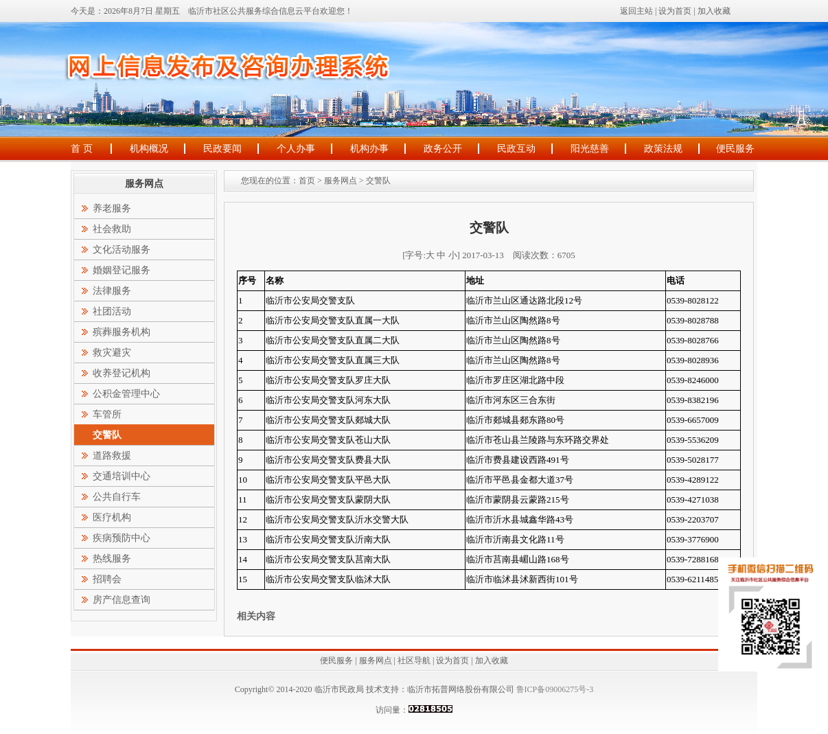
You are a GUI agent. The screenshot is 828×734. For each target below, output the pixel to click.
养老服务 (112, 208)
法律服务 (112, 291)
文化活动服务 (121, 249)
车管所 (107, 414)
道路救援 (112, 455)
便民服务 (735, 149)
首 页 (82, 149)
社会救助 (112, 229)
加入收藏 (714, 11)
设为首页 (674, 11)
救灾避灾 (112, 352)
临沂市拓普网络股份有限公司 (460, 689)
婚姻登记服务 (121, 270)
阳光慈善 (590, 149)
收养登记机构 (121, 373)
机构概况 (149, 149)
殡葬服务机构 (121, 332)
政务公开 (443, 149)
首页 (307, 180)
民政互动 (516, 149)
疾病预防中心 (121, 538)
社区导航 (414, 660)
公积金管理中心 (126, 394)
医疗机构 (112, 517)
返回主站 (636, 11)
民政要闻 (222, 149)
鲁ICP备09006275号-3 (554, 689)
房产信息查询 (121, 600)
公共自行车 (117, 497)
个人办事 (296, 149)
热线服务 (112, 558)
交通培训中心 (121, 476)
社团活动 (112, 311)
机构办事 (369, 149)
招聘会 (107, 579)
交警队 (378, 180)
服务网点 (340, 180)
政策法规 (663, 149)
